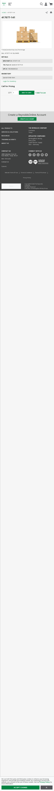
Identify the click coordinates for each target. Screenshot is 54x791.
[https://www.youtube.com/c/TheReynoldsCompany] (47, 154)
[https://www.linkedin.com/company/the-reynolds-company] (39, 154)
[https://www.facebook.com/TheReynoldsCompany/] (30, 154)
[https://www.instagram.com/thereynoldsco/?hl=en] (43, 154)
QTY (9, 93)
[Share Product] (47, 12)
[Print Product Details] (51, 12)
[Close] (47, 788)
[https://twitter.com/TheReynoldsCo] (35, 154)
